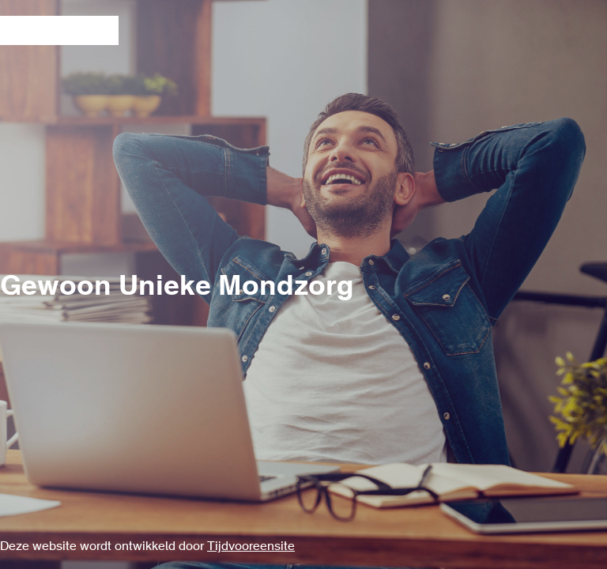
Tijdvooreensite (251, 547)
